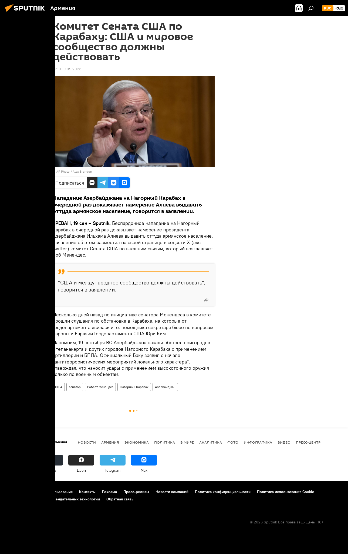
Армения (110, 442)
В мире (187, 442)
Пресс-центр (308, 442)
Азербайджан (165, 387)
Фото (232, 442)
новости (87, 442)
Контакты (87, 491)
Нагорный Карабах (134, 387)
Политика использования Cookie (285, 491)
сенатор (75, 387)
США (58, 387)
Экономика (136, 442)
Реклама (109, 491)
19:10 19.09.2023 (67, 69)
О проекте (15, 491)
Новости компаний (172, 491)
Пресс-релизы (136, 491)
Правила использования (51, 491)
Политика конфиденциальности (223, 491)
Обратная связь (119, 499)
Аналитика (210, 442)
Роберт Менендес (100, 387)
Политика (164, 442)
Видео (284, 442)
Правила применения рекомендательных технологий (53, 499)
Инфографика (258, 442)
